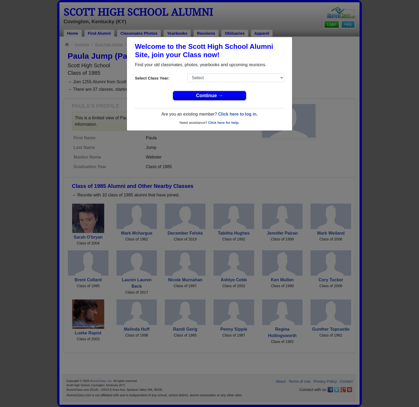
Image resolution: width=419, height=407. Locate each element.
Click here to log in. (238, 114)
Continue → (209, 95)
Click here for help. (223, 123)
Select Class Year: (152, 78)
